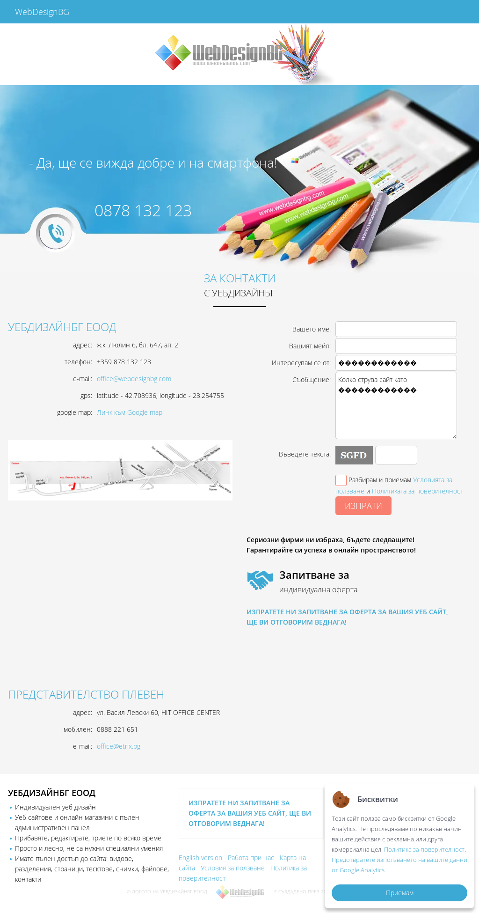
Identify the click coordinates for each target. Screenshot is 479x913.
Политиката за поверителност (417, 490)
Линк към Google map (129, 412)
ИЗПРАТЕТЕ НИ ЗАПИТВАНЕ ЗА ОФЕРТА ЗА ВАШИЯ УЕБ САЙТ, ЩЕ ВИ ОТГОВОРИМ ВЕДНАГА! (250, 813)
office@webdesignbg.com (134, 378)
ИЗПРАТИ (363, 505)
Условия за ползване (233, 867)
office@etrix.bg (118, 746)
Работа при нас (251, 857)
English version (200, 857)
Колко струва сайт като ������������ (396, 405)
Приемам (400, 892)
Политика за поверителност (424, 849)
